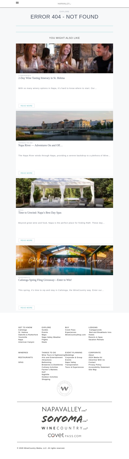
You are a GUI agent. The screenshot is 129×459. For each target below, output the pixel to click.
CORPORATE (95, 353)
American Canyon (26, 342)
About (91, 355)
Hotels (91, 335)
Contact (92, 362)
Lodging (93, 327)
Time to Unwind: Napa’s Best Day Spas (39, 212)
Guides (45, 330)
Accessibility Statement (99, 367)
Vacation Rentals (96, 340)
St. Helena (23, 332)
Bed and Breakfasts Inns (100, 332)
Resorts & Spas (96, 337)
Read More (27, 106)
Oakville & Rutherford (28, 335)
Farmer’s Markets (50, 370)
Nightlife (45, 374)
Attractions (47, 360)
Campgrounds (95, 330)
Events (45, 332)
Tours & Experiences (74, 367)
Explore (64, 12)
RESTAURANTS (25, 357)
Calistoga (22, 330)
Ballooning (46, 362)
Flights (45, 340)
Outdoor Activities (50, 377)
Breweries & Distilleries (52, 365)
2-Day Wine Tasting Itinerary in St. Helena (41, 77)
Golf (44, 372)
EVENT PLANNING (73, 353)
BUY (67, 327)
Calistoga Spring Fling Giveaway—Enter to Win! (45, 279)
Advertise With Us (97, 360)
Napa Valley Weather (51, 337)
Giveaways (24, 277)
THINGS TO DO (49, 353)
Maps (44, 335)
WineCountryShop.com (75, 335)
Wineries (23, 353)
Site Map (93, 370)
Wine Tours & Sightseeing (53, 355)
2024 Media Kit (95, 357)
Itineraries (24, 75)
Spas (20, 210)
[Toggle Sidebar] (17, 2)
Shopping (46, 379)
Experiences (70, 332)
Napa (20, 340)
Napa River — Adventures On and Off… (40, 145)
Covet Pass (70, 330)
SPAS (20, 362)
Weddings (69, 355)
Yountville (22, 337)
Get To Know (25, 327)
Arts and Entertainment (52, 357)
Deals (44, 342)
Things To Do (25, 143)
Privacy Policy (95, 365)
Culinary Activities (50, 367)
